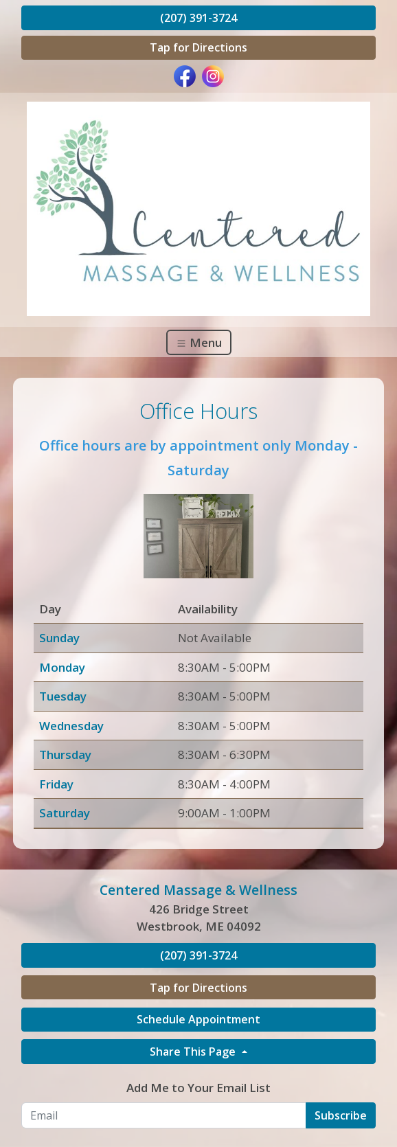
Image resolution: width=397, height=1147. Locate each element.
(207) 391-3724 (198, 17)
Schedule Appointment (198, 1019)
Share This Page (194, 1051)
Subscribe (341, 1115)
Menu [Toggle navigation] (199, 342)
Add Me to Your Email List (198, 1087)
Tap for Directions (198, 47)
